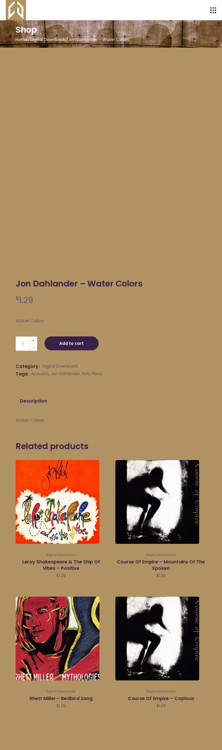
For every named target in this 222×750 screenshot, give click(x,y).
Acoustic (40, 374)
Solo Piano (92, 374)
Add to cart (71, 343)
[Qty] (23, 343)
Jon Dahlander (65, 374)
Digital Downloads (60, 366)
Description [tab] (33, 401)
